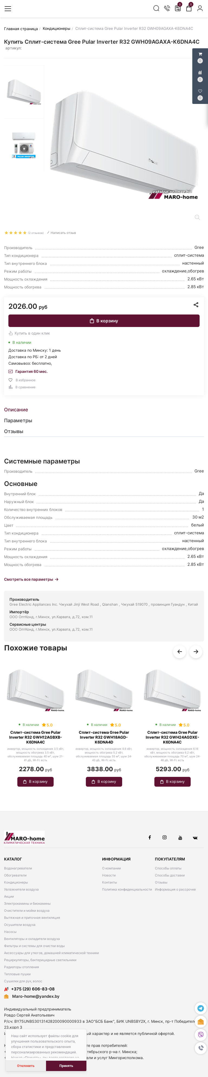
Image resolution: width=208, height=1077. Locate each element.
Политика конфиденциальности (127, 889)
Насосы (10, 932)
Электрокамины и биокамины (27, 903)
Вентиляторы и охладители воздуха (32, 939)
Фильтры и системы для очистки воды (34, 946)
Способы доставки (170, 875)
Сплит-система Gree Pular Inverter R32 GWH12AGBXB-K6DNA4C (35, 737)
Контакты (109, 882)
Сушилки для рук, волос (23, 981)
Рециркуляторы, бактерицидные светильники (40, 960)
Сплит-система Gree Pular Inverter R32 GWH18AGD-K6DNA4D (104, 737)
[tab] (104, 409)
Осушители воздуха (19, 925)
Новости (109, 875)
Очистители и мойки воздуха (27, 910)
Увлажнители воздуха (21, 889)
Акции (9, 896)
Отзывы (161, 882)
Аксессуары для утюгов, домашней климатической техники (51, 953)
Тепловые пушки (17, 974)
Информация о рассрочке (175, 889)
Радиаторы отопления (21, 967)
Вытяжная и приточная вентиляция (32, 918)
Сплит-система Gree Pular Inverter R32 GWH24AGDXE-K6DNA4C (172, 737)
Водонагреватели (18, 868)
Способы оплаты (168, 868)
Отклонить (25, 1066)
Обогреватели (15, 875)
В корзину (104, 320)
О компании (111, 868)
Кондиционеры (16, 882)
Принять (66, 1066)
